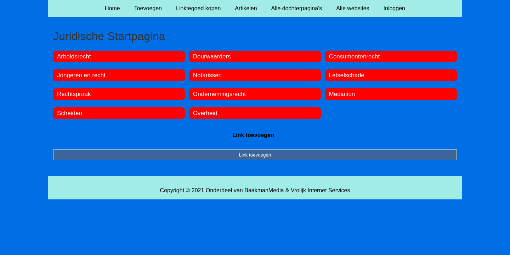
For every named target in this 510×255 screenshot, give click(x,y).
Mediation (342, 94)
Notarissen (207, 75)
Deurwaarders (212, 56)
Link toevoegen (253, 135)
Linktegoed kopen (198, 8)
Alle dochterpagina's (296, 8)
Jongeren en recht (81, 75)
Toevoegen (148, 8)
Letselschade (346, 75)
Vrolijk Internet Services (320, 190)
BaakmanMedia (264, 190)
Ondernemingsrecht (219, 94)
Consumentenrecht (354, 56)
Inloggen (394, 8)
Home (112, 8)
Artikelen (246, 8)
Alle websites (352, 8)
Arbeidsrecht (74, 56)
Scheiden (69, 113)
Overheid (205, 113)
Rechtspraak (74, 94)
